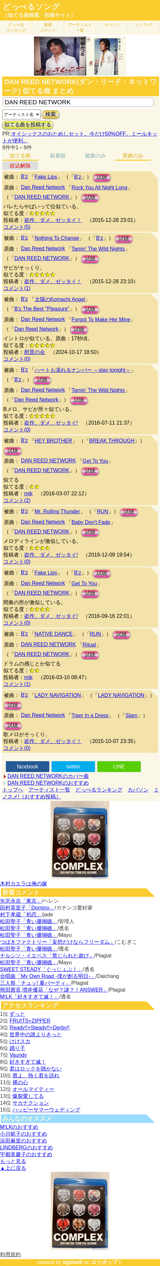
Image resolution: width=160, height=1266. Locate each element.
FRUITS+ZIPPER (29, 1021)
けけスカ (19, 1041)
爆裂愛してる (28, 1096)
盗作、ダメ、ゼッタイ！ (53, 220)
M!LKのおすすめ (19, 1127)
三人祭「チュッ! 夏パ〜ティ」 (35, 983)
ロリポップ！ (106, 1262)
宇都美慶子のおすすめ (26, 1154)
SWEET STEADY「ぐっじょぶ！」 (41, 969)
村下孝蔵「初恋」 (21, 914)
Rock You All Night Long (99, 187)
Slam (131, 715)
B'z (24, 176)
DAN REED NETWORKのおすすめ (48, 783)
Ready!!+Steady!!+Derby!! (39, 1027)
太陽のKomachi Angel (60, 299)
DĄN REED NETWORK (42, 531)
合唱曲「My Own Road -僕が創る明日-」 (47, 976)
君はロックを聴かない (35, 1068)
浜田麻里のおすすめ (23, 1140)
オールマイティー (33, 1089)
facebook (27, 766)
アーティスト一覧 (49, 790)
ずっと (17, 1014)
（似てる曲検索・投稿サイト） (39, 15)
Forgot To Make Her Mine (101, 319)
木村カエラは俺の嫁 (23, 883)
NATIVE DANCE (54, 634)
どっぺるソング (31, 7)
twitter (73, 766)
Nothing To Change (57, 238)
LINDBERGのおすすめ (26, 1147)
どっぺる (16, 27)
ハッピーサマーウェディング (46, 1110)
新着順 (58, 155)
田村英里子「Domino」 (27, 907)
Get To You (95, 461)
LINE (119, 766)
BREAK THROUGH (112, 441)
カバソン (112, 24)
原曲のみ (132, 155)
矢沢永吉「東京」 (21, 901)
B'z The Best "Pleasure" (42, 309)
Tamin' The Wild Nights (98, 249)
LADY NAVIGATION (58, 695)
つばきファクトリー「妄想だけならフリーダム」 (57, 942)
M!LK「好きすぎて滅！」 (29, 996)
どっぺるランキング (98, 790)
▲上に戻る (13, 1168)
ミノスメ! (144, 24)
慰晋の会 (34, 352)
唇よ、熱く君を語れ (35, 1075)
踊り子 (17, 1048)
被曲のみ (95, 155)
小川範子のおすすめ (23, 1134)
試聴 (102, 177)
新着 (48, 27)
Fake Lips (46, 177)
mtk (28, 493)
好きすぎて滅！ (27, 1062)
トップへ (12, 790)
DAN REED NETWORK (42, 197)
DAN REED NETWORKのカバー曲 (48, 776)
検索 (50, 114)
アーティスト (80, 27)
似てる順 (20, 155)
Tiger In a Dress (90, 715)
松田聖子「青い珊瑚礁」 (28, 921)
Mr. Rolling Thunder (57, 511)
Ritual (89, 645)
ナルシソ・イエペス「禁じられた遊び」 (47, 955)
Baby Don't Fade (91, 522)
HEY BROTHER (53, 441)
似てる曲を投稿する (27, 124)
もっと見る (13, 1161)
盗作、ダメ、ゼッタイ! (51, 423)
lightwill (73, 1262)
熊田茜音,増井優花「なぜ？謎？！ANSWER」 (54, 990)
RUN (102, 511)
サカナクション (30, 1103)
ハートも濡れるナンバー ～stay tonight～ (83, 370)
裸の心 (20, 1082)
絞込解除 (20, 165)
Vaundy (18, 1055)
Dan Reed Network (43, 187)
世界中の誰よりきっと (35, 1034)
